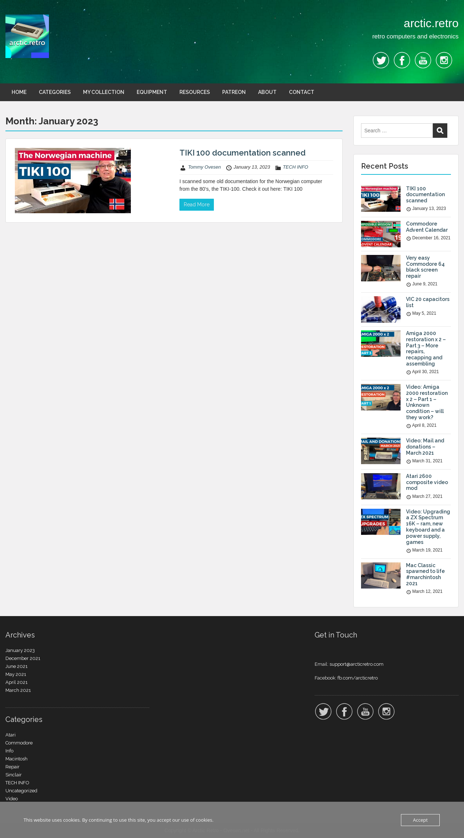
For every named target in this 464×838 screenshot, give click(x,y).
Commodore (19, 743)
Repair (12, 766)
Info (9, 751)
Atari (10, 735)
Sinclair (13, 774)
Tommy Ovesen (204, 167)
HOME (19, 92)
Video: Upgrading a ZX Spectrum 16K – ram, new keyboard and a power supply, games (428, 527)
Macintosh (16, 758)
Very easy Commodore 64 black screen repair (425, 267)
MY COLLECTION (103, 92)
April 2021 (16, 682)
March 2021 (18, 690)
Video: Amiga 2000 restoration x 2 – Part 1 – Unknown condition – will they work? (427, 402)
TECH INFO (295, 167)
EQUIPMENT (152, 92)
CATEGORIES (55, 92)
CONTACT (301, 92)
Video (11, 798)
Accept (420, 820)
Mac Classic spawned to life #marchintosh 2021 (425, 574)
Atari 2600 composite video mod (427, 482)
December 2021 (22, 658)
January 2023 (20, 650)
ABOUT (267, 92)
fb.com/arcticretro (357, 678)
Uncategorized (21, 790)
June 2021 (16, 666)
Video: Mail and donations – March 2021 (425, 447)
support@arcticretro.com (357, 664)
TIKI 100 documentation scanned (242, 152)
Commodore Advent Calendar (427, 227)
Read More (197, 204)
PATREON (234, 92)
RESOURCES (194, 92)
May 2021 (15, 674)
